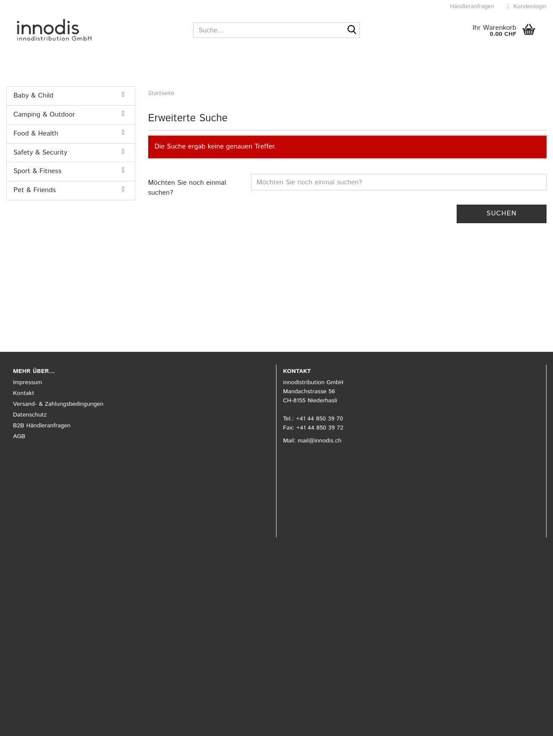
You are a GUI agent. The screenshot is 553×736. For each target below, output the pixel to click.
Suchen (501, 213)
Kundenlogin (527, 6)
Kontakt (23, 393)
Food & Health (35, 134)
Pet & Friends (34, 190)
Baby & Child (33, 96)
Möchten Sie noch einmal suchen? (187, 188)
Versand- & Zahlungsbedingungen (58, 404)
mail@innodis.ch (319, 440)
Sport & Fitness (37, 171)
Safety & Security (40, 153)
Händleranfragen (471, 6)
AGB (19, 436)
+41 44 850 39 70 (319, 418)
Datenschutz (30, 415)
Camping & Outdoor (44, 115)
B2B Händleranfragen (41, 425)
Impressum (27, 382)
